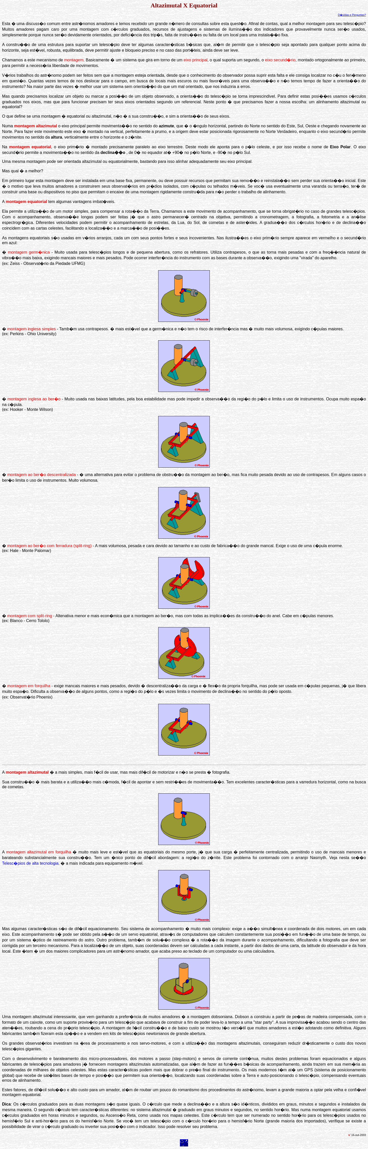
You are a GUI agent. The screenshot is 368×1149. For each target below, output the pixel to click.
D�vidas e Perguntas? (352, 14)
